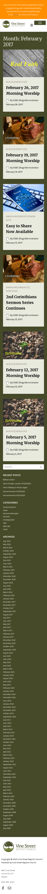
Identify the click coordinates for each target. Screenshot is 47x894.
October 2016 (8, 646)
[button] (31, 25)
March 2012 (7, 755)
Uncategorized (8, 520)
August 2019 (8, 557)
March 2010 (7, 793)
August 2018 (8, 583)
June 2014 (7, 701)
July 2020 (7, 541)
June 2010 (7, 784)
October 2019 (8, 551)
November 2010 (9, 774)
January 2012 (8, 761)
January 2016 (8, 675)
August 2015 (8, 678)
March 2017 (7, 630)
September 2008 (9, 822)
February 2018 (8, 595)
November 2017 (9, 605)
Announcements (17, 216)
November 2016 (9, 643)
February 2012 (8, 758)
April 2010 (7, 790)
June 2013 (7, 723)
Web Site (6, 526)
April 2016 (7, 666)
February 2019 (8, 570)
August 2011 (8, 768)
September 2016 (9, 650)
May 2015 (7, 685)
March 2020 (7, 548)
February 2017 (8, 634)
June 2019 (7, 564)
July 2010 (7, 780)
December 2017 (9, 602)
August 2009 (8, 815)
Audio (10, 82)
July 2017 (7, 618)
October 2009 (8, 809)
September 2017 (9, 611)
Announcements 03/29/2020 (14, 491)
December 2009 (9, 803)
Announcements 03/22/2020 (14, 495)
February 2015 (8, 688)
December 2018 (9, 576)
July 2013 (7, 720)
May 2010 (7, 787)
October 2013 (8, 713)
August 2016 (8, 653)
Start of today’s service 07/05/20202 (17, 484)
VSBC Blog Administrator (25, 100)
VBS (5, 523)
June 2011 (7, 771)
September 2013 (9, 717)
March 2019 (7, 567)
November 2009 (9, 806)
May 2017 (7, 624)
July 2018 (7, 586)
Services (21, 82)
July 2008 (7, 828)
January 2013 (8, 736)
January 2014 (8, 704)
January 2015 (8, 691)
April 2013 (7, 726)
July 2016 (7, 656)
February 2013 (8, 733)
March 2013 (7, 729)
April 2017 (7, 627)
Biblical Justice (9, 480)
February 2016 (8, 672)
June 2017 (7, 621)
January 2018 (8, 599)
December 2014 (9, 694)
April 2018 (7, 589)
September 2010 (9, 777)
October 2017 (8, 608)
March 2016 (7, 669)
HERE (15, 14)
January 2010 (8, 800)
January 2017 (8, 637)
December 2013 (9, 707)
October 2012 (8, 742)
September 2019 (9, 554)
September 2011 (9, 764)
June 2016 (7, 659)
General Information (11, 513)
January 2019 (8, 573)
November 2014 (9, 697)
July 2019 (7, 560)
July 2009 (7, 819)
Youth (5, 529)
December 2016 (9, 640)
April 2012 (7, 752)
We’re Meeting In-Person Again (15, 488)
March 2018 (7, 592)
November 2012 (9, 739)
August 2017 (8, 615)
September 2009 (9, 812)
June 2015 (7, 682)
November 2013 (9, 710)
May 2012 (7, 748)
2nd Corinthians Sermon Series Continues (21, 302)
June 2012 (7, 745)
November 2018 (9, 579)
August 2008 (8, 825)
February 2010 (8, 796)
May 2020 (7, 544)
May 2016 (7, 662)
